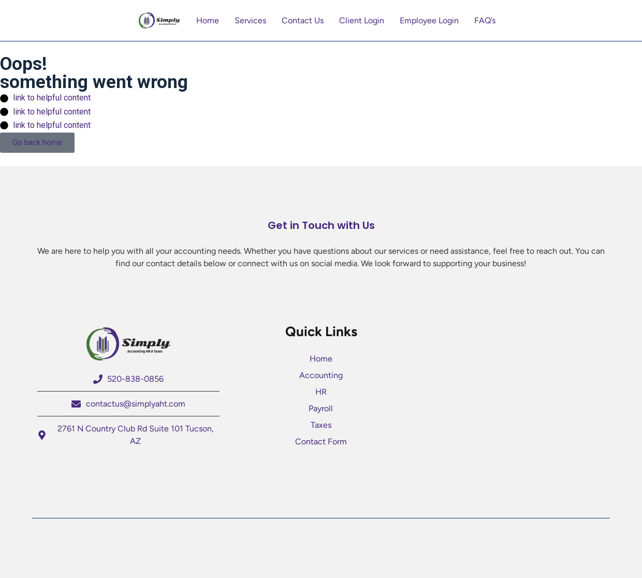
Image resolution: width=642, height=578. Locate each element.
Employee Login (429, 20)
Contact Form (321, 441)
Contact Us (303, 20)
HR (321, 392)
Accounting (321, 375)
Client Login (361, 20)
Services (250, 20)
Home (207, 20)
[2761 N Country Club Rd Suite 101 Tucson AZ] (513, 387)
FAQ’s (484, 20)
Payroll (321, 408)
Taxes (321, 425)
